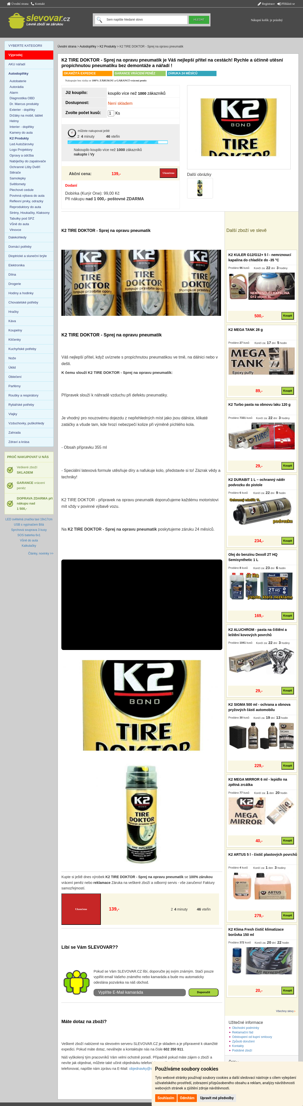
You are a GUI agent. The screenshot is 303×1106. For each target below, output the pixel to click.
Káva (12, 321)
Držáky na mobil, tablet (26, 115)
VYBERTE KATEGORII (25, 45)
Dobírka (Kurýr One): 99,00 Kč (92, 193)
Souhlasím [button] (166, 1098)
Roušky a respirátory (23, 395)
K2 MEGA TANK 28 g (245, 330)
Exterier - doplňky (22, 110)
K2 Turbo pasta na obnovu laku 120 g (259, 405)
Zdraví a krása (19, 442)
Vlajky (13, 414)
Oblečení (15, 377)
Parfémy (15, 386)
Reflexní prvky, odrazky (26, 201)
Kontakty (238, 1046)
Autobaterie (18, 81)
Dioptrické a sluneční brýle (28, 256)
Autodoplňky (88, 46)
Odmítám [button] (187, 1098)
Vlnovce (15, 230)
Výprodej (16, 55)
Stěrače (15, 172)
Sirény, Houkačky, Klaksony (30, 213)
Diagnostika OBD (22, 98)
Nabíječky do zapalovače (28, 161)
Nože (12, 358)
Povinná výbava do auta (27, 195)
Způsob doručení (243, 1041)
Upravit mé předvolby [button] (217, 1098)
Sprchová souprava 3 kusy (29, 530)
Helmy (14, 121)
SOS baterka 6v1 (28, 535)
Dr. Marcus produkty (24, 104)
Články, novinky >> (41, 553)
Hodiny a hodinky (21, 293)
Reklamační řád (242, 1032)
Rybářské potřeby (21, 405)
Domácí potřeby (20, 246)
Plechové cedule (21, 190)
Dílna (12, 274)
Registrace (266, 4)
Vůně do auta (19, 224)
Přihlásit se (286, 4)
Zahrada (15, 432)
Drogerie (15, 284)
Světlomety (18, 184)
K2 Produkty (108, 46)
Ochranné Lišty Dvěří (25, 167)
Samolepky (18, 178)
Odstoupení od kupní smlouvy (252, 1037)
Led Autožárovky (22, 144)
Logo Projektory (21, 150)
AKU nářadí (17, 64)
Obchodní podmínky (245, 1028)
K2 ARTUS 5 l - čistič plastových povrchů (262, 854)
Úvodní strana (18, 4)
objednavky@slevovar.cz (148, 1069)
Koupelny (15, 330)
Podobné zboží (242, 1050)
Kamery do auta (21, 132)
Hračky (14, 312)
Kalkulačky (29, 545)
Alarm (14, 92)
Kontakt (38, 4)
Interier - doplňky (22, 127)
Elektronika (17, 265)
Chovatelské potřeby (23, 302)
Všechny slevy (285, 1011)
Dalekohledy (18, 237)
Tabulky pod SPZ (22, 218)
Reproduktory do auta (25, 207)
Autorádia (17, 87)
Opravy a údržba (22, 155)
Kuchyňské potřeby (22, 349)
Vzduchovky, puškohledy (26, 423)
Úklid (12, 367)
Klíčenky (15, 339)
